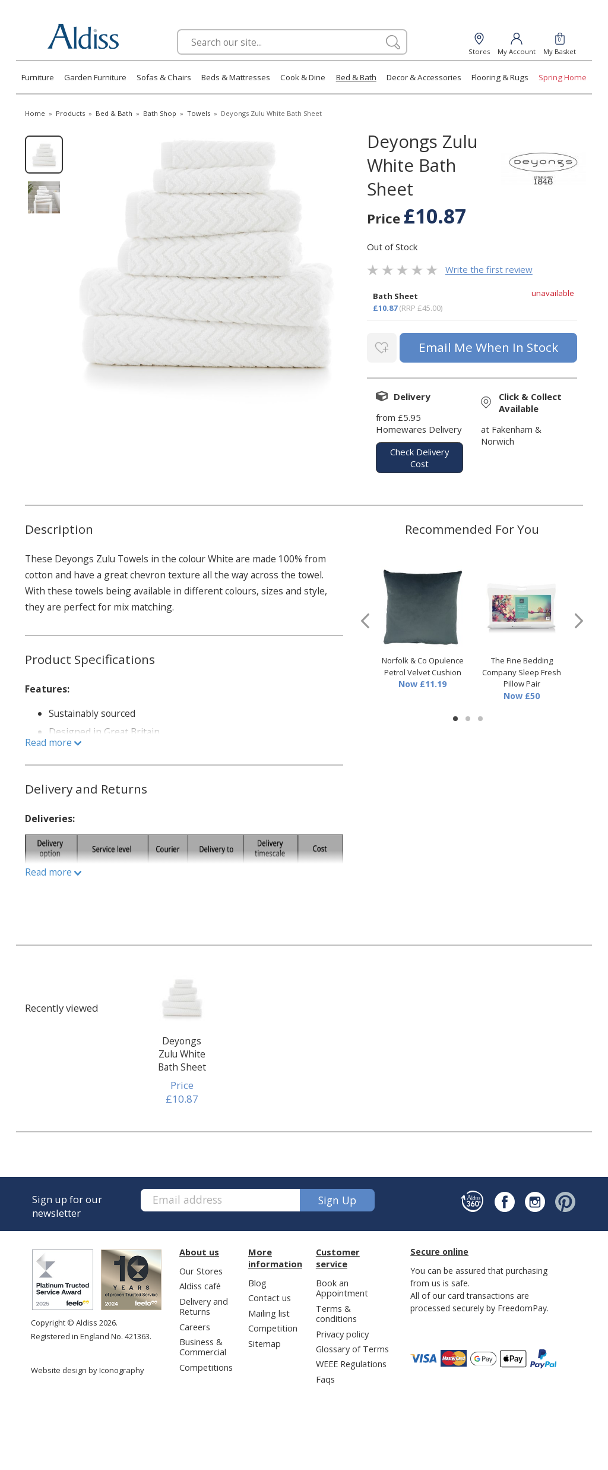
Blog (257, 1280)
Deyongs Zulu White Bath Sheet (182, 1051)
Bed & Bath (356, 77)
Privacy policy (342, 1331)
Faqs (325, 1377)
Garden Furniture (95, 77)
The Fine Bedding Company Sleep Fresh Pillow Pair (521, 670)
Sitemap (264, 1341)
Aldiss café (200, 1283)
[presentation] (365, 618)
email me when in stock (487, 346)
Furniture (37, 77)
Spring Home (563, 77)
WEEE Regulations (351, 1362)
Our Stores (201, 1268)
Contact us (269, 1295)
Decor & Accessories (424, 77)
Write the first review (489, 270)
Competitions (206, 1365)
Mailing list (269, 1311)
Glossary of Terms (352, 1346)
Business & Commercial (202, 1344)
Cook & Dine (302, 77)
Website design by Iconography (87, 1367)
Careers (194, 1324)
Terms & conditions (336, 1311)
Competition (272, 1326)
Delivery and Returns (203, 1304)
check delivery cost (419, 455)
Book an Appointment (342, 1285)
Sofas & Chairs (164, 77)
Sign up (337, 1198)
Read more (53, 740)
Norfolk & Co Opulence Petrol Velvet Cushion (423, 664)
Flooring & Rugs (499, 77)
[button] (455, 716)
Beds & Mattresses (235, 77)
